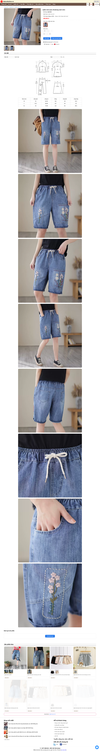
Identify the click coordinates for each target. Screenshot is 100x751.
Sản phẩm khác (40, 4)
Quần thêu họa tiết (7, 674)
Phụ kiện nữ (30, 4)
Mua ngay (47, 38)
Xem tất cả (7, 739)
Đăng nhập (96, 1)
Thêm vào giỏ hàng (56, 38)
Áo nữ (9, 4)
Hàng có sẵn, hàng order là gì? (61, 16)
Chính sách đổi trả (58, 729)
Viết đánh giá (50, 636)
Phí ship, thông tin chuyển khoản (61, 727)
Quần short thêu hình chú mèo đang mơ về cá (82, 674)
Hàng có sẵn (51, 16)
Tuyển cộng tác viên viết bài (63, 739)
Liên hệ (56, 736)
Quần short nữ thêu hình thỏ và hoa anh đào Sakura (60, 674)
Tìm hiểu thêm (55, 42)
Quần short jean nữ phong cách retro (34, 674)
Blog (54, 4)
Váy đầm (22, 4)
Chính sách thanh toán (59, 733)
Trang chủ (3, 4)
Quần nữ (16, 4)
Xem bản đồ (63, 749)
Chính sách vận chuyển (60, 731)
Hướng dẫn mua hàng (59, 725)
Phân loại (48, 4)
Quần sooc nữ (18, 7)
